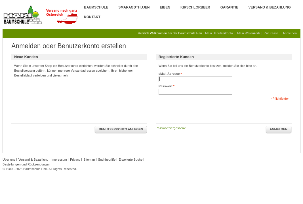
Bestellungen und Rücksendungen (26, 164)
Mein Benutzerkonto (219, 33)
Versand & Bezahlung (269, 7)
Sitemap (89, 159)
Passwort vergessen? (171, 128)
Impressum (59, 159)
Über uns (9, 159)
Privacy (75, 159)
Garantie (229, 7)
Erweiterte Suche (130, 159)
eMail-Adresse (169, 73)
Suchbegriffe (107, 159)
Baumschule (96, 7)
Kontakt (92, 17)
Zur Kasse (271, 33)
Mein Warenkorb (248, 33)
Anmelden (290, 33)
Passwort (165, 86)
